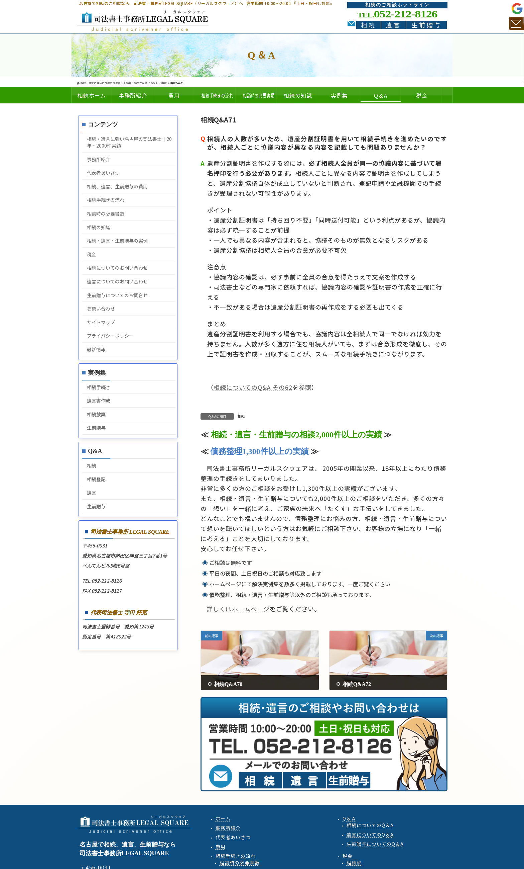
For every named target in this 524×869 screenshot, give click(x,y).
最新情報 (96, 349)
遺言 (393, 25)
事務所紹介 (98, 159)
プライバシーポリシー (110, 335)
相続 (368, 25)
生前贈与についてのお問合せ (117, 295)
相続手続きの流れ (105, 199)
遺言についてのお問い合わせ (117, 281)
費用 (221, 846)
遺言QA (370, 834)
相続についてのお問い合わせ (117, 267)
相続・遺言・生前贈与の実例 (117, 240)
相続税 (354, 862)
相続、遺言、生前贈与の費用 (117, 186)
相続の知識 (98, 227)
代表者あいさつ (103, 172)
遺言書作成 (98, 400)
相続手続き (98, 387)
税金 (91, 254)
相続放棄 (96, 414)
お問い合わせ (101, 308)
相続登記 (96, 479)
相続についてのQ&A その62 (253, 387)
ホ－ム (223, 818)
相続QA (370, 825)
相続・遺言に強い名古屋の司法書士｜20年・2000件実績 (129, 142)
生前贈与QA (375, 844)
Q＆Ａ (349, 818)
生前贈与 (426, 25)
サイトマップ (101, 322)
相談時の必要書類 (105, 213)
